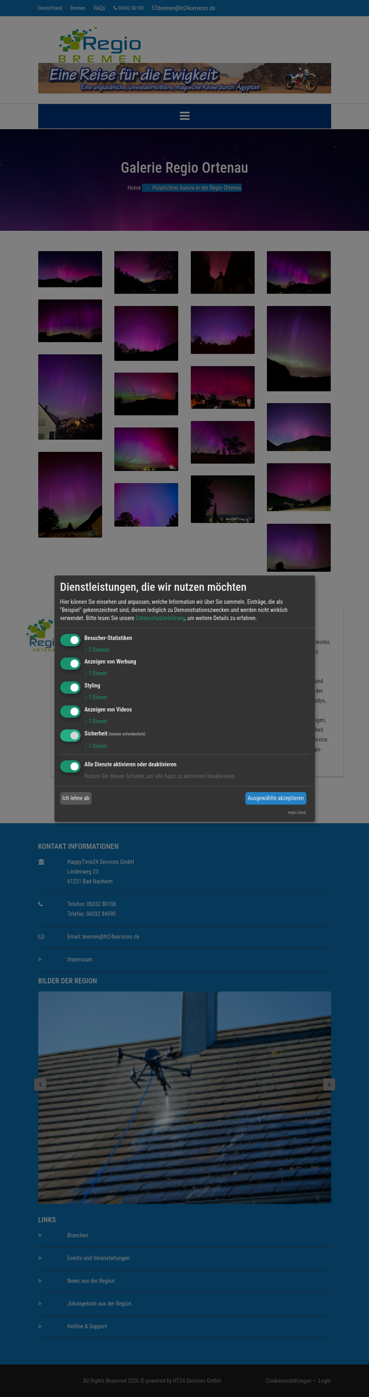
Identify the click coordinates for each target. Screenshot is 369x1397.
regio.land (297, 812)
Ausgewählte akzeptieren (276, 798)
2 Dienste (97, 649)
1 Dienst (96, 673)
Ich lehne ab (76, 798)
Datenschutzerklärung (160, 618)
